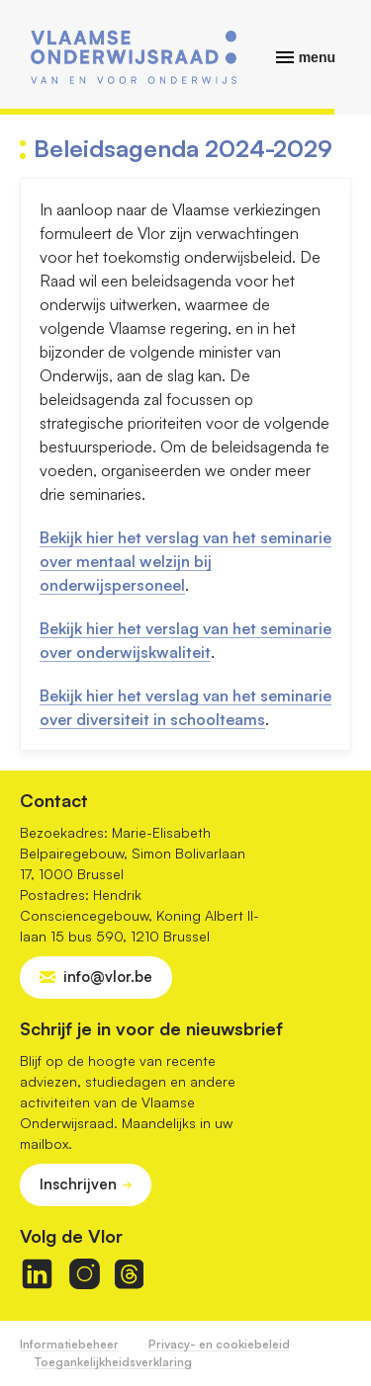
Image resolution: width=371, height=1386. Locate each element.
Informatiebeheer (69, 1344)
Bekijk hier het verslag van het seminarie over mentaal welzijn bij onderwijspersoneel (185, 561)
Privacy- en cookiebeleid (219, 1344)
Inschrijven (78, 1184)
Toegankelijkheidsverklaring (113, 1361)
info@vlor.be (107, 976)
